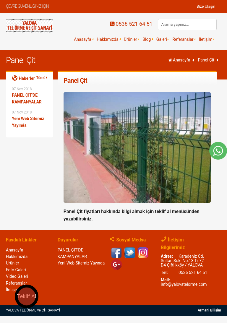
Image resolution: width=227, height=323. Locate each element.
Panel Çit (20, 60)
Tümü (41, 78)
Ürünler (130, 39)
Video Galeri (17, 276)
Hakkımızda (107, 39)
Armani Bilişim (209, 310)
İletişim (206, 39)
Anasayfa (82, 39)
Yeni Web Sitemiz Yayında (81, 263)
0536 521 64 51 (131, 24)
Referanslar (182, 39)
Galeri (161, 39)
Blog (146, 39)
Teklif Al (26, 296)
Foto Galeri (16, 269)
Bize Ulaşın (206, 6)
